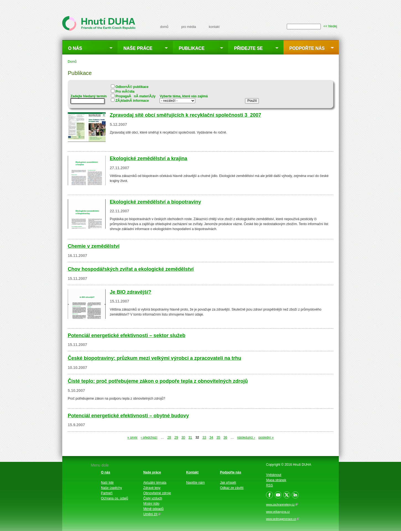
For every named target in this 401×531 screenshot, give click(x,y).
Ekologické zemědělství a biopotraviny (155, 202)
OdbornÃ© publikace (132, 87)
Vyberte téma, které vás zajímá (184, 96)
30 (183, 437)
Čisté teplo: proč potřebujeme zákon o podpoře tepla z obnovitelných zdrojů (158, 381)
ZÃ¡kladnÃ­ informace (132, 101)
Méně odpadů (153, 509)
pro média (188, 27)
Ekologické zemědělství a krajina (148, 158)
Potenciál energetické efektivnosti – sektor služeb (126, 335)
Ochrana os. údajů (114, 498)
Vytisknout (273, 475)
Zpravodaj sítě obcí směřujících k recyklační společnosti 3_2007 (185, 115)
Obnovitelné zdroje (157, 493)
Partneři (107, 493)
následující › (246, 437)
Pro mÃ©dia (124, 91)
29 (176, 437)
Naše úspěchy (111, 488)
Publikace (191, 48)
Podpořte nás (307, 48)
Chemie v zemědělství (93, 246)
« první (132, 437)
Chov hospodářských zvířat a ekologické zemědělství (131, 269)
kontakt (214, 27)
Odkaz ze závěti (232, 488)
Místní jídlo (151, 504)
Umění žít (152, 514)
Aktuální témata (154, 483)
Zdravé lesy (151, 488)
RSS (269, 485)
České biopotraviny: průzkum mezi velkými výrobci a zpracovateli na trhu (154, 358)
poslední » (266, 437)
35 (218, 437)
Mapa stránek (276, 480)
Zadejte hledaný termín (89, 96)
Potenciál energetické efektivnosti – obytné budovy (128, 415)
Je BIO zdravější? (130, 292)
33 (204, 437)
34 (211, 437)
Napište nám (195, 483)
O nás (75, 48)
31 (190, 437)
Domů (72, 62)
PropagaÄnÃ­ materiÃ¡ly (135, 96)
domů (164, 27)
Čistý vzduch (152, 498)
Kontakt (192, 472)
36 (225, 437)
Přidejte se (248, 48)
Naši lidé (107, 483)
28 (169, 437)
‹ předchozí (149, 437)
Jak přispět (228, 483)
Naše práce (137, 48)
